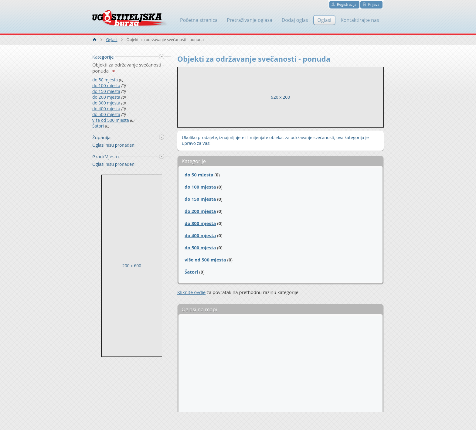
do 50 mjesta (105, 80)
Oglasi (111, 39)
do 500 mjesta (106, 114)
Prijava (373, 4)
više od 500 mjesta (110, 120)
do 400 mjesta (106, 108)
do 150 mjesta (106, 91)
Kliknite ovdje (191, 292)
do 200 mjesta (106, 97)
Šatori (98, 126)
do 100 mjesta (106, 85)
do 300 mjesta (106, 103)
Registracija (346, 4)
